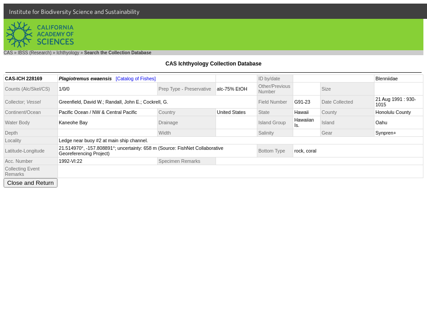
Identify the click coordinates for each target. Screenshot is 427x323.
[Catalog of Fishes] (136, 78)
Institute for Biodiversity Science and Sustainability (74, 11)
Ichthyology (68, 52)
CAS (8, 52)
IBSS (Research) (35, 52)
